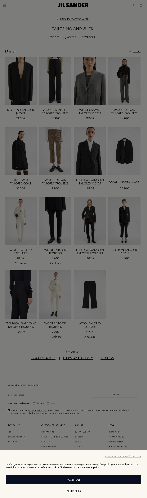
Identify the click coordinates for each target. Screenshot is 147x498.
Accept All (74, 480)
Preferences (73, 491)
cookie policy (92, 467)
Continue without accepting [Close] (123, 456)
